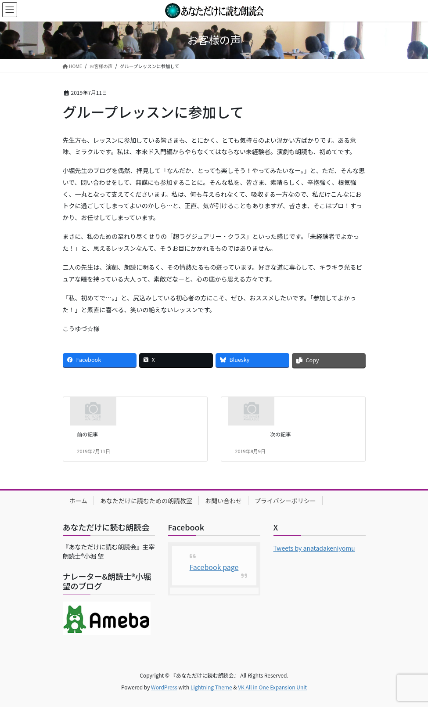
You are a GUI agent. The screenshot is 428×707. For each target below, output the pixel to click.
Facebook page (214, 567)
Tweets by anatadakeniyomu (314, 548)
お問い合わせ (223, 500)
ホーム (78, 500)
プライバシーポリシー (285, 500)
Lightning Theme (211, 687)
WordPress (164, 687)
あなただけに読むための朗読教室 (146, 500)
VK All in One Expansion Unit (272, 687)
